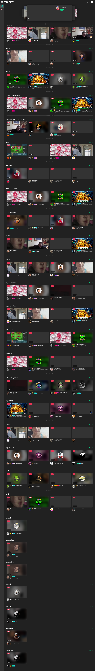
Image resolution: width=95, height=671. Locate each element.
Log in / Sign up (86, 2)
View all (91, 25)
